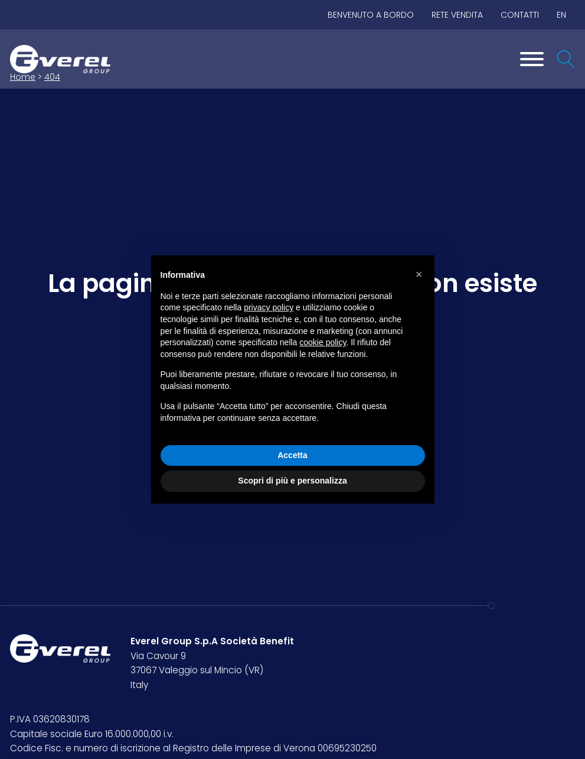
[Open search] (566, 59)
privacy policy (268, 307)
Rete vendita (457, 15)
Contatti (520, 15)
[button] (419, 274)
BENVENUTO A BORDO (371, 15)
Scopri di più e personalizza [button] (292, 480)
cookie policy (322, 342)
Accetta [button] (292, 455)
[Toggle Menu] (532, 59)
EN (561, 15)
